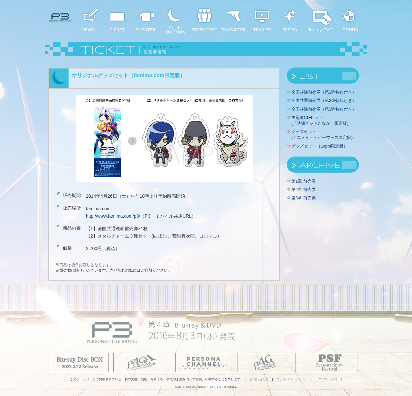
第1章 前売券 (303, 181)
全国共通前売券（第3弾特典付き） (323, 109)
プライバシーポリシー (292, 379)
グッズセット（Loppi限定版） (319, 146)
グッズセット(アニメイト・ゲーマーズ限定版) (322, 134)
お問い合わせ (259, 379)
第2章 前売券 (303, 189)
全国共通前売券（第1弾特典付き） (323, 92)
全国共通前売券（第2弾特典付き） (323, 100)
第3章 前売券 (303, 197)
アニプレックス (326, 379)
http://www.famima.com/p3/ (113, 216)
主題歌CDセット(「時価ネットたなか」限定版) (320, 120)
